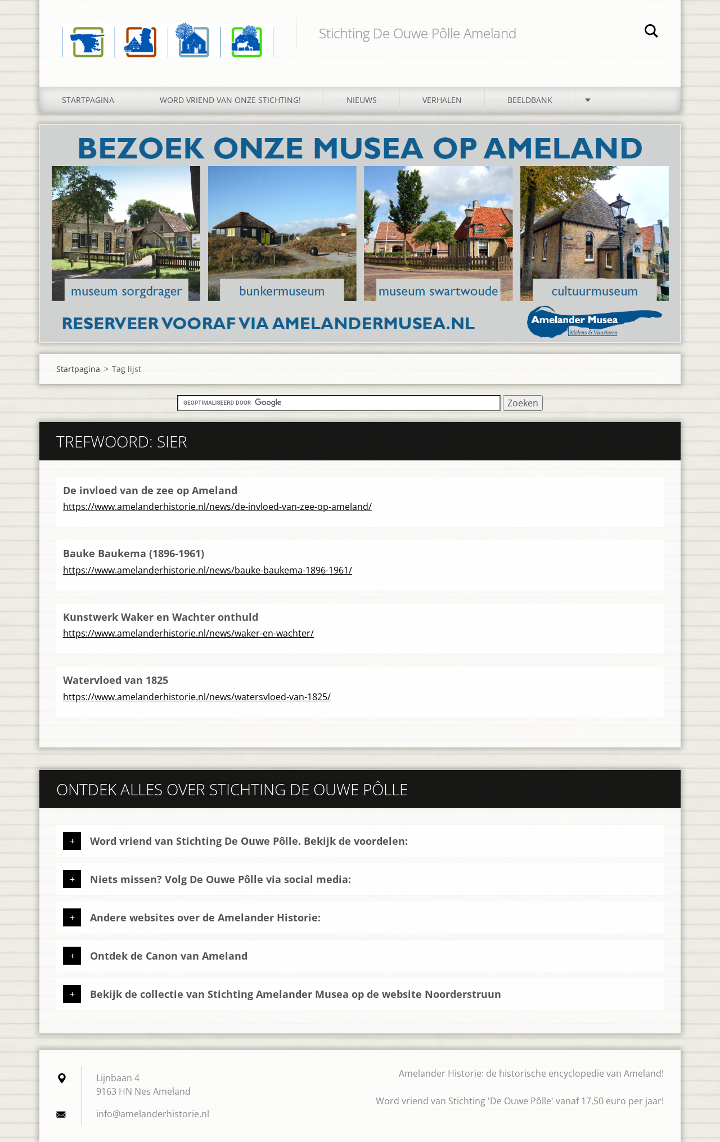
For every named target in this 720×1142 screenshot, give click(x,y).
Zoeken (651, 33)
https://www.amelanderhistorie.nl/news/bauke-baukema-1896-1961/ (207, 570)
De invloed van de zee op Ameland (150, 490)
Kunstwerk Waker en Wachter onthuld (160, 617)
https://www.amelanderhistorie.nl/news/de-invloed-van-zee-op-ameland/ (217, 506)
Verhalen (442, 100)
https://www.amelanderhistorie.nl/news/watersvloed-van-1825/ (197, 697)
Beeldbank (529, 100)
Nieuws (361, 100)
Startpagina (88, 100)
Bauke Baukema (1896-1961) (133, 553)
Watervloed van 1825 (115, 680)
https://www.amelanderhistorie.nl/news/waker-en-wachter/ (188, 633)
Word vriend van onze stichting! (230, 100)
